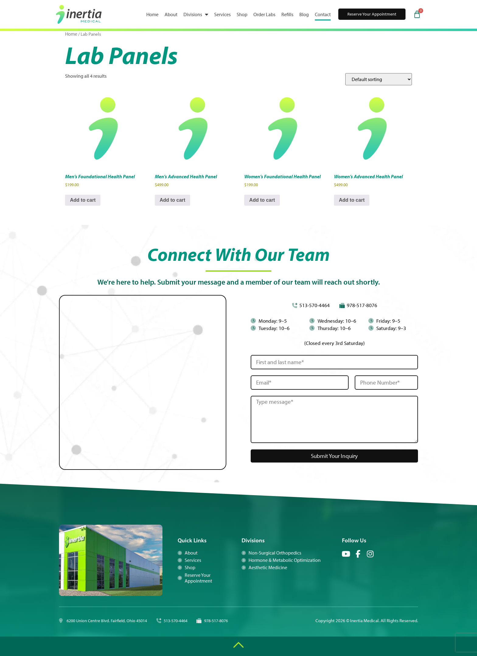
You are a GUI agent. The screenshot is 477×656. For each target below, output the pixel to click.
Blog (304, 14)
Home (152, 14)
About (171, 14)
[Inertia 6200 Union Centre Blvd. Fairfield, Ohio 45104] (143, 382)
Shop (242, 14)
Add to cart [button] (83, 200)
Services (222, 14)
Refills (287, 14)
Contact (323, 14)
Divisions (195, 14)
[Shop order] (378, 79)
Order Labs (264, 14)
